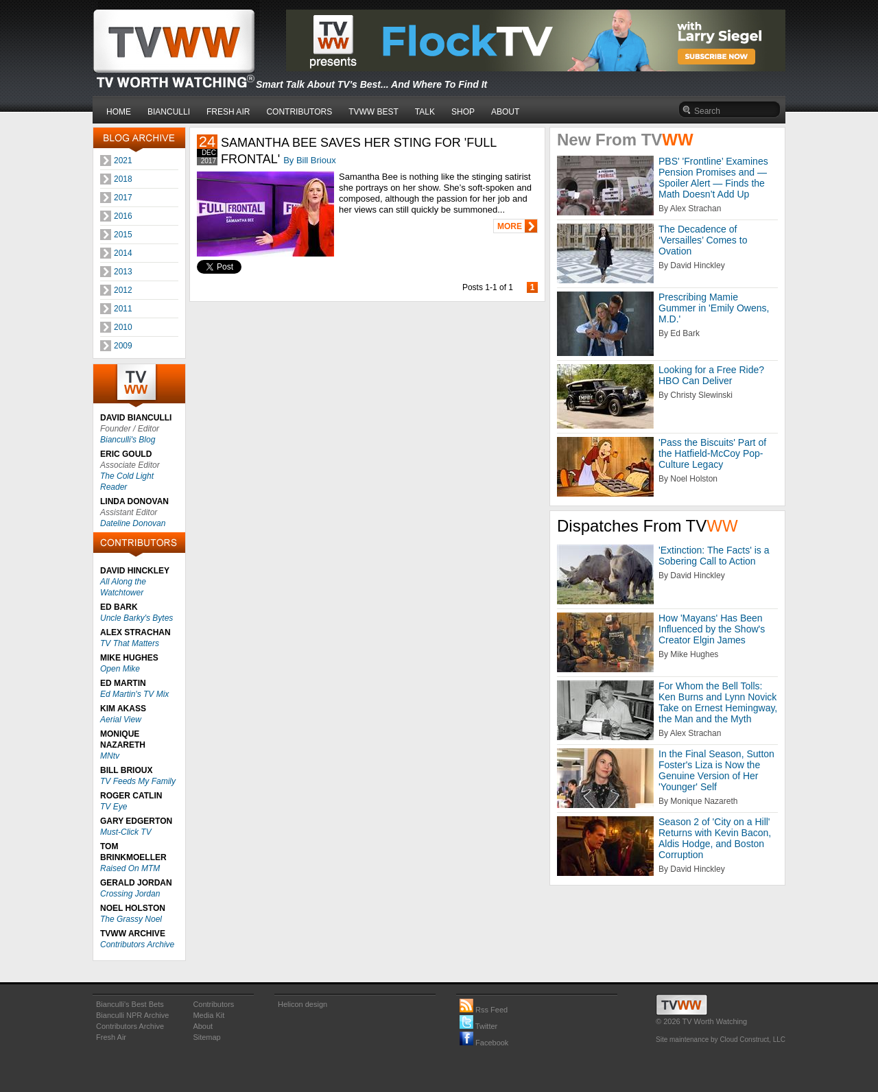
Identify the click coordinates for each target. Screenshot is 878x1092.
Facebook (484, 1042)
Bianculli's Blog (127, 439)
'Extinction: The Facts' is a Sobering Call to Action (714, 556)
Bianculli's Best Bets (130, 1004)
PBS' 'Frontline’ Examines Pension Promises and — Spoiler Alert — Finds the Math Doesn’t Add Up (713, 178)
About (203, 1026)
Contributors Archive (137, 944)
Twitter (478, 1026)
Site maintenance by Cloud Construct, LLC (720, 1039)
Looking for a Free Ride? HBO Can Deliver (711, 375)
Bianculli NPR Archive (132, 1015)
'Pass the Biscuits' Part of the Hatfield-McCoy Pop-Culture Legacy (712, 453)
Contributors (213, 1004)
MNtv (109, 756)
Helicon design (302, 1004)
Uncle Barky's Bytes (136, 618)
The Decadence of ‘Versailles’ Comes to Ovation (702, 240)
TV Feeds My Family (138, 781)
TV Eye (113, 806)
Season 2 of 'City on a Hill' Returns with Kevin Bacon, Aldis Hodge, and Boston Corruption (714, 838)
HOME (118, 112)
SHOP (463, 112)
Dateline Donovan (132, 523)
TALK (425, 112)
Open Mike (120, 669)
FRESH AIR (228, 112)
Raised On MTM (130, 868)
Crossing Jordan (130, 894)
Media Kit (208, 1015)
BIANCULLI (168, 112)
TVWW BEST (373, 112)
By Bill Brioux (309, 160)
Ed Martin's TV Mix (134, 694)
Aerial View (120, 719)
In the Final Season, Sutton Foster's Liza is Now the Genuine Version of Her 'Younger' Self (716, 770)
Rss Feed (484, 1010)
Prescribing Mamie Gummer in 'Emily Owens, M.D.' (713, 308)
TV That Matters (129, 643)
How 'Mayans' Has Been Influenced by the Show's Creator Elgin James (711, 629)
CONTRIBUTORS (299, 112)
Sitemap (206, 1037)
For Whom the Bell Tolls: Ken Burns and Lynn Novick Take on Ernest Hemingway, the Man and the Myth (717, 702)
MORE (509, 226)
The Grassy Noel (131, 919)
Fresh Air (111, 1037)
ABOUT (505, 112)
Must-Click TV (126, 832)
